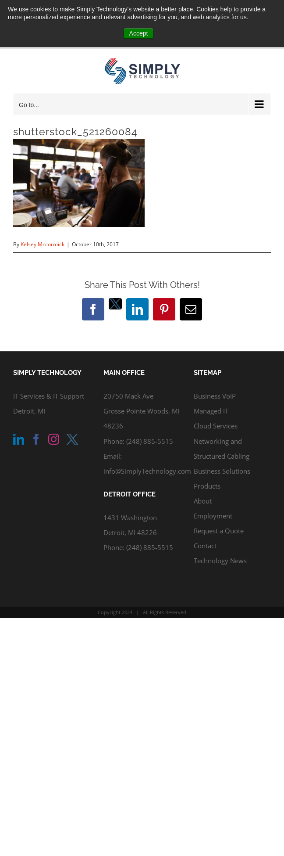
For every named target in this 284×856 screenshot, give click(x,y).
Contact (205, 545)
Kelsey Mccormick (42, 244)
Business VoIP (215, 396)
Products (207, 486)
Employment (213, 515)
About (203, 500)
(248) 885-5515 (149, 441)
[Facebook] (36, 439)
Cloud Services (216, 425)
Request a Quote (219, 530)
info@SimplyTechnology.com (147, 471)
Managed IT (211, 410)
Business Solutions (222, 471)
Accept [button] (138, 33)
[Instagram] (53, 439)
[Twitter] (72, 439)
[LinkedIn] (18, 439)
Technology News (220, 560)
